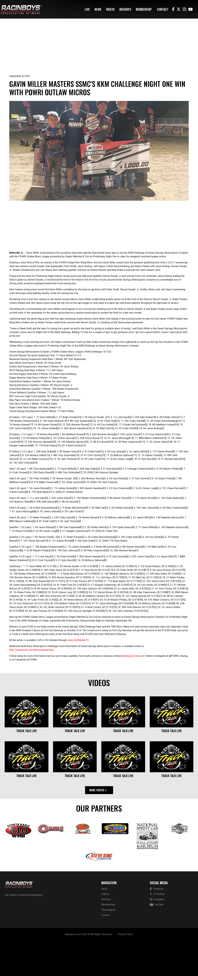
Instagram (157, 934)
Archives (125, 9)
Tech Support (108, 944)
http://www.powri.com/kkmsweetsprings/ (31, 684)
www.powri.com (131, 690)
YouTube (157, 939)
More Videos (97, 825)
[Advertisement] (99, 51)
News (98, 9)
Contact (162, 9)
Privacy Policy (125, 969)
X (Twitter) (157, 929)
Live (87, 9)
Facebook (157, 924)
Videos (110, 9)
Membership (144, 9)
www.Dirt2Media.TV (77, 675)
